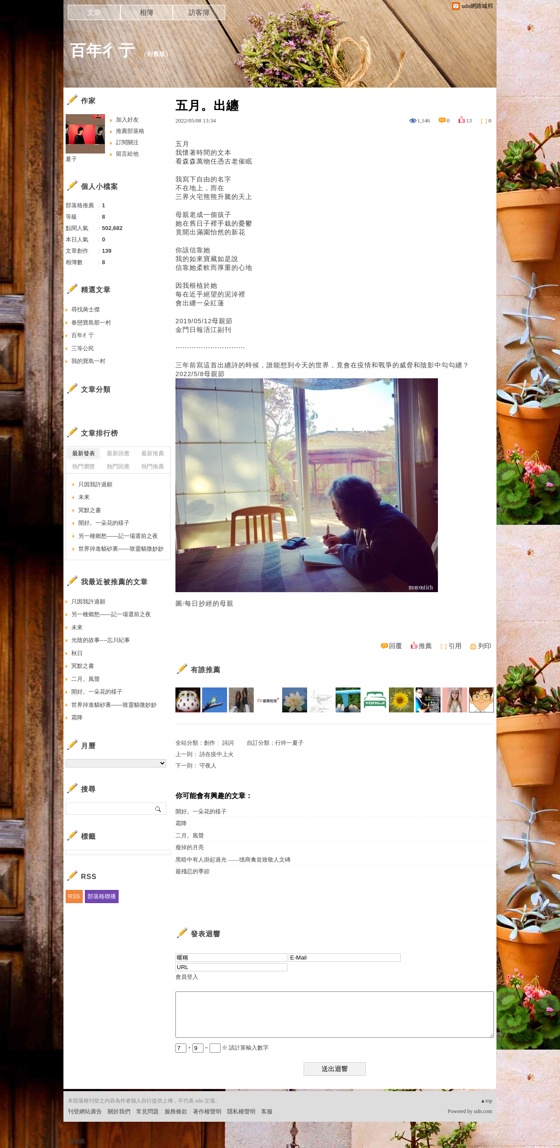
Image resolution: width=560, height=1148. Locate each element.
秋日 (77, 653)
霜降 (181, 823)
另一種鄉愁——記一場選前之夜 (118, 536)
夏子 (71, 159)
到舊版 (156, 54)
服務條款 (175, 1111)
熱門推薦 (152, 466)
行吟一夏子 (289, 743)
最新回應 (118, 453)
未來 (84, 497)
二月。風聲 (189, 835)
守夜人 (208, 765)
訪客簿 (199, 12)
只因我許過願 (95, 484)
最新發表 (83, 453)
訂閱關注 (127, 142)
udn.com (483, 1111)
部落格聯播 (102, 896)
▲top (486, 1101)
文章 (94, 12)
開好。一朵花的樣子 (201, 811)
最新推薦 (152, 453)
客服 (267, 1111)
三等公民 (82, 348)
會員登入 (186, 977)
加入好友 (127, 119)
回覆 (395, 645)
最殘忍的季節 (192, 871)
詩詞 (228, 743)
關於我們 (119, 1111)
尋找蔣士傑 (85, 309)
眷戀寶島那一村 (91, 322)
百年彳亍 (102, 50)
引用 (455, 645)
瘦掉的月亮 (189, 847)
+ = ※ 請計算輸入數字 (222, 1047)
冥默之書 (89, 510)
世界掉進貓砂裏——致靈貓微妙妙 (121, 548)
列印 (484, 645)
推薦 (425, 645)
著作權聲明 (207, 1111)
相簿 (147, 12)
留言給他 (127, 153)
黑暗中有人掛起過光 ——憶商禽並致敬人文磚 (232, 859)
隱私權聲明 (241, 1111)
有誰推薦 (205, 669)
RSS (74, 896)
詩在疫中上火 (217, 754)
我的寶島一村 (88, 361)
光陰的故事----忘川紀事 (100, 640)
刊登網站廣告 (85, 1111)
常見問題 (147, 1111)
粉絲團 (76, 1141)
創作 (209, 743)
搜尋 (158, 809)
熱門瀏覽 (83, 466)
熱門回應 (118, 466)
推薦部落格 (130, 131)
